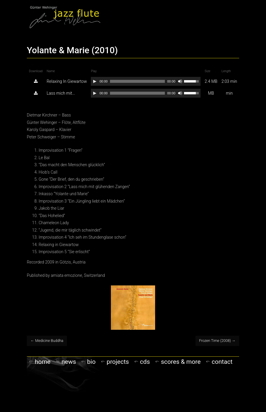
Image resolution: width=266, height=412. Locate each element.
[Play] (94, 81)
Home (42, 361)
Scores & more (181, 361)
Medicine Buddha (47, 340)
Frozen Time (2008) (217, 340)
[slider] (137, 81)
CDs (145, 361)
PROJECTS (118, 361)
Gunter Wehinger (65, 16)
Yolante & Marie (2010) (72, 50)
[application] (146, 81)
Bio (91, 361)
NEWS (69, 361)
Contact (222, 361)
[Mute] (180, 81)
